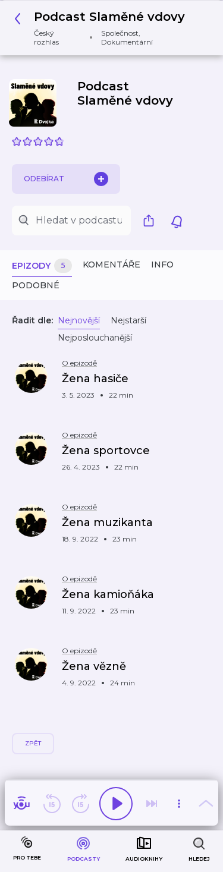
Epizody (42, 266)
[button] (107, 28)
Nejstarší (128, 320)
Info (162, 264)
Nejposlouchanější (95, 337)
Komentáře (111, 264)
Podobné (35, 285)
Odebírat (66, 179)
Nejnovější (79, 320)
